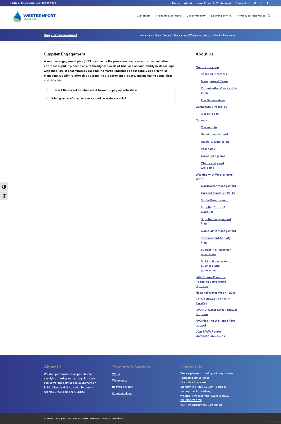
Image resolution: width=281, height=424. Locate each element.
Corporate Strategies (211, 106)
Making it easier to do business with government (216, 266)
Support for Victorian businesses (216, 252)
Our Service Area (213, 100)
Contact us (242, 3)
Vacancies (208, 149)
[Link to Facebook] (267, 3)
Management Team (214, 81)
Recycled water (122, 386)
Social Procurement (214, 200)
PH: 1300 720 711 (190, 400)
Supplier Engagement (60, 35)
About (188, 3)
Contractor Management (218, 186)
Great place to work (215, 134)
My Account (223, 3)
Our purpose (210, 113)
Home (176, 3)
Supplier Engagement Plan (216, 221)
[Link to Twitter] (255, 3)
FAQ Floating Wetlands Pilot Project (215, 323)
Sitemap (94, 419)
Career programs (213, 156)
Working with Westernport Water (215, 177)
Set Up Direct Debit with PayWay (213, 301)
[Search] (269, 15)
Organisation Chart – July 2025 (219, 90)
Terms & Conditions (112, 419)
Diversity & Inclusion (215, 141)
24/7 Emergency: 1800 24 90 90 (201, 404)
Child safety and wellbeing (212, 165)
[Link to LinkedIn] (261, 3)
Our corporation (207, 67)
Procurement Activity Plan (216, 240)
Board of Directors (214, 74)
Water (116, 374)
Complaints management (218, 231)
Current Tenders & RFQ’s (218, 193)
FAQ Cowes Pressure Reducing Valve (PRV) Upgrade (211, 282)
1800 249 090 (48, 3)
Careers (201, 120)
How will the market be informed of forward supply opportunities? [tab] (91, 90)
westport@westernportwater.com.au (204, 395)
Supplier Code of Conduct (213, 209)
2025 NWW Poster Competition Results (210, 334)
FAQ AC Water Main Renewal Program (216, 312)
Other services (122, 393)
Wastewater (120, 380)
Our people (209, 127)
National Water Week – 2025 (216, 292)
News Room (203, 3)
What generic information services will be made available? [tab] (86, 98)
